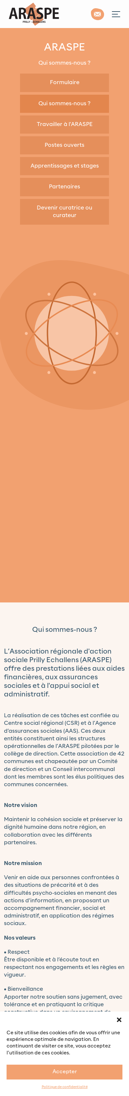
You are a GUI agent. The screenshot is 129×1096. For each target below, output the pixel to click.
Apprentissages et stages (65, 166)
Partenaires (64, 187)
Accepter (65, 1072)
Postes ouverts (64, 145)
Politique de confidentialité (65, 1087)
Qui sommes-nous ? (64, 104)
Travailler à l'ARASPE (65, 124)
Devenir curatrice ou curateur (64, 211)
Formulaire (64, 82)
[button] (119, 1019)
